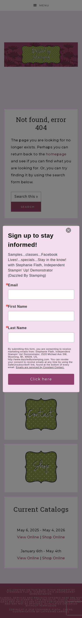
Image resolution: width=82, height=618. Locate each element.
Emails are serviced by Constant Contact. (40, 367)
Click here (41, 379)
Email (13, 285)
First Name (17, 306)
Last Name (17, 328)
